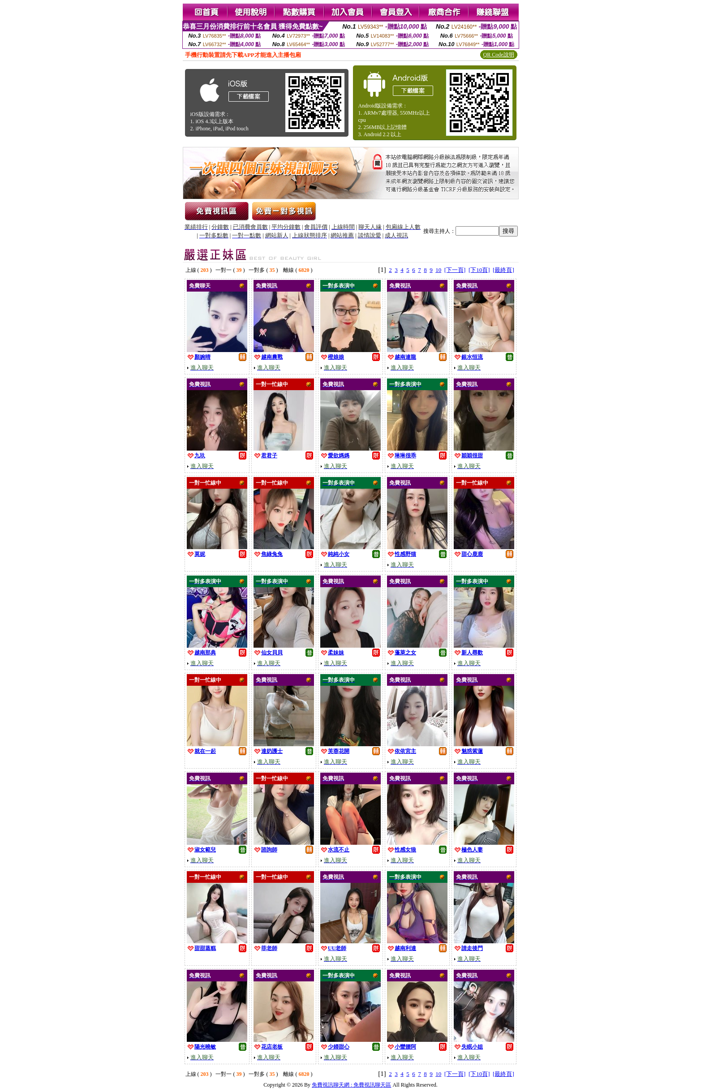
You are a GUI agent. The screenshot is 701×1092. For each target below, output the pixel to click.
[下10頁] (479, 270)
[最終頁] (503, 270)
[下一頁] (455, 270)
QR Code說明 (498, 55)
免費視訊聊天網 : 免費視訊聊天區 (351, 1085)
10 (438, 270)
